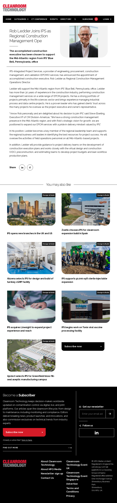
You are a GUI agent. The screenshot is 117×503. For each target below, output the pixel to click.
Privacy (70, 496)
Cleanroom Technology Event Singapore (76, 476)
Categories (20, 19)
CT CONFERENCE (39, 19)
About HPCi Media (51, 469)
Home (8, 19)
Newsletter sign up (52, 473)
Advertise (72, 483)
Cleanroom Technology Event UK (76, 465)
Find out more (10, 448)
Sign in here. (27, 440)
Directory (65, 19)
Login (106, 19)
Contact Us (47, 478)
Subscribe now (73, 346)
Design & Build (48, 195)
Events (54, 19)
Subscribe (89, 19)
